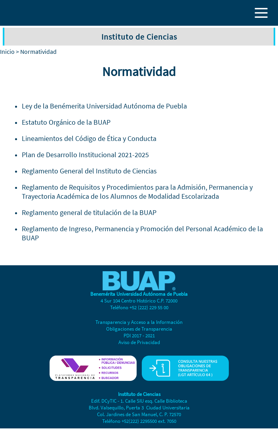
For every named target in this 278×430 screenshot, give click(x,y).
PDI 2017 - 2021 (139, 335)
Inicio (7, 51)
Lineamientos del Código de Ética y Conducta (89, 138)
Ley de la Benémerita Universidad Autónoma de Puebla (104, 105)
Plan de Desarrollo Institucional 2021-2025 (85, 154)
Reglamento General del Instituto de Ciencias (89, 170)
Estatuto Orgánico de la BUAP (66, 122)
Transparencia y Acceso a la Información (139, 322)
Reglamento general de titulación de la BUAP (89, 212)
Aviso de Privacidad (139, 342)
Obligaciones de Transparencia (139, 328)
